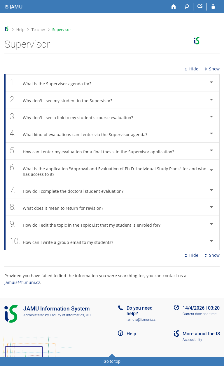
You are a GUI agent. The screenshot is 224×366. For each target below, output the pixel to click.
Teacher (38, 29)
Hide (190, 69)
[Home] (173, 7)
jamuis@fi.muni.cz (22, 282)
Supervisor (61, 29)
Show (211, 69)
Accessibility (192, 340)
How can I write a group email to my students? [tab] (65, 241)
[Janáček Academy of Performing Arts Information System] (13, 7)
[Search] (186, 7)
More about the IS (201, 333)
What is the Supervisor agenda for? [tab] (54, 83)
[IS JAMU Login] (213, 7)
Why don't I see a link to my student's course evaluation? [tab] (74, 117)
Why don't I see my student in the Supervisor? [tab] (64, 100)
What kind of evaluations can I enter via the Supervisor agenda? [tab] (82, 134)
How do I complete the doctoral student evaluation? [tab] (70, 190)
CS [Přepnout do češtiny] (200, 6)
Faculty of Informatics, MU (70, 315)
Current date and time (199, 314)
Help (20, 29)
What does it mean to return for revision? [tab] (60, 207)
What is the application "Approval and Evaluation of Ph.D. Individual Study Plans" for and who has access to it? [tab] (108, 170)
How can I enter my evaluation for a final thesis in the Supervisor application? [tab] (95, 151)
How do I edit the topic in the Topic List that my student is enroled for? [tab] (88, 224)
